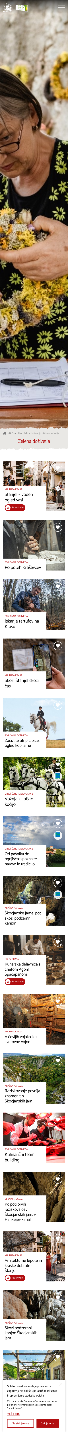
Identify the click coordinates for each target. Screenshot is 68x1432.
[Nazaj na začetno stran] (7, 7)
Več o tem (13, 1413)
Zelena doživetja (51, 433)
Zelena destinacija (32, 433)
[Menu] (61, 7)
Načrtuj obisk (15, 433)
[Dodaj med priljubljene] (57, 468)
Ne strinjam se (20, 1423)
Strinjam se (47, 1423)
